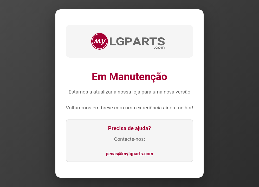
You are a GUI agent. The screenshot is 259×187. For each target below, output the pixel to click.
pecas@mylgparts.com (129, 153)
